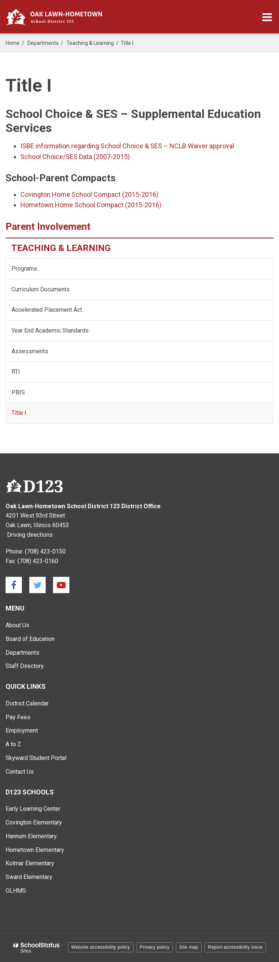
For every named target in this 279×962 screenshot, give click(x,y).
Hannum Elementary (31, 836)
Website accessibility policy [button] (100, 947)
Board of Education (30, 638)
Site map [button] (188, 947)
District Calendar (27, 703)
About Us (17, 625)
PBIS (18, 392)
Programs (24, 268)
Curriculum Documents (41, 289)
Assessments (30, 351)
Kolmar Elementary (30, 863)
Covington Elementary (34, 822)
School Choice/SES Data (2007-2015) (75, 157)
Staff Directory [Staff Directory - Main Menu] (25, 666)
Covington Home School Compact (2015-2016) (89, 194)
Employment (22, 730)
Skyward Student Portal (36, 757)
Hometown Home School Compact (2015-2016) (90, 205)
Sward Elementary (29, 876)
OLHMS (16, 890)
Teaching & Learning (90, 43)
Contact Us (20, 771)
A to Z (13, 744)
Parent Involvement (48, 226)
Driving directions (30, 534)
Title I (19, 412)
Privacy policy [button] (155, 947)
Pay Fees (18, 717)
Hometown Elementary (35, 849)
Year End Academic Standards (61, 333)
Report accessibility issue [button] (235, 947)
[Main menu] (267, 16)
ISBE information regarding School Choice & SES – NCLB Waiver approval (127, 146)
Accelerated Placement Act (47, 309)
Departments (43, 43)
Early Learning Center (33, 808)
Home (13, 43)
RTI (16, 371)
